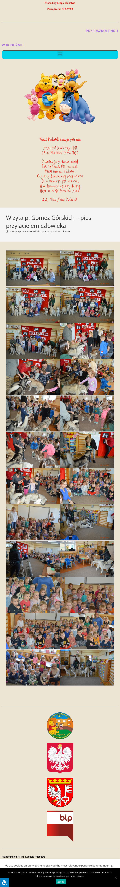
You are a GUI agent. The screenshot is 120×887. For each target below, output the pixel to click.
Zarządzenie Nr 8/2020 (60, 9)
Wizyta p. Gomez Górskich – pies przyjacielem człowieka (41, 231)
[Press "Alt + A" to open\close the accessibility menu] (4, 882)
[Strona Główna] (7, 231)
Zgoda (61, 881)
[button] (60, 53)
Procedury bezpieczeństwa (60, 3)
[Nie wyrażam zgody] (115, 877)
